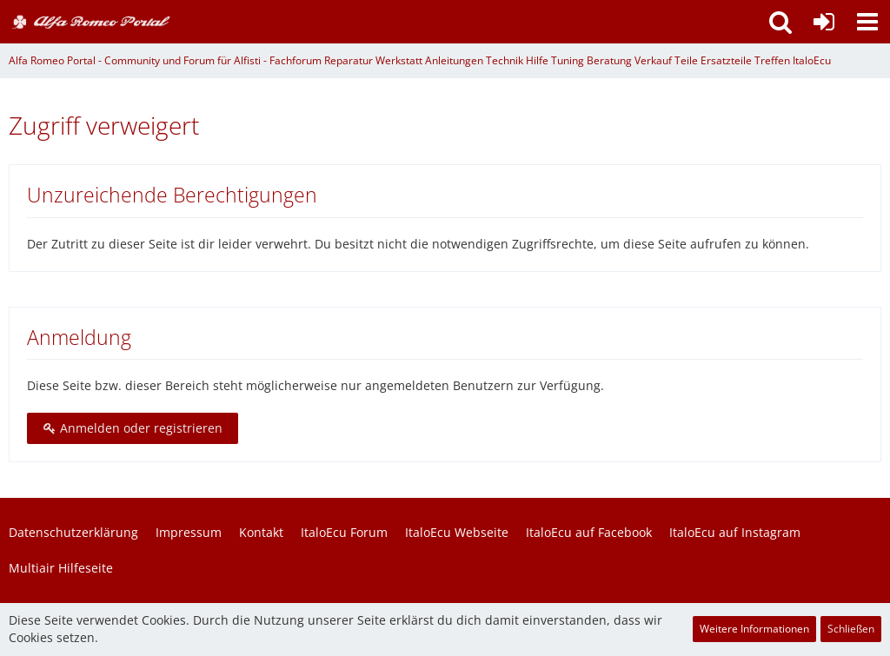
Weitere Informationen (754, 628)
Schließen (850, 628)
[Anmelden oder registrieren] (824, 21)
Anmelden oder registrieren (132, 428)
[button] (867, 21)
